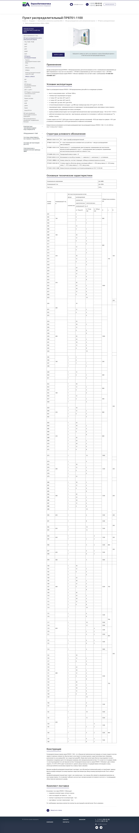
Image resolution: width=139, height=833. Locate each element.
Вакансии (82, 819)
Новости (65, 819)
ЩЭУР (26, 100)
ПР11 (26, 65)
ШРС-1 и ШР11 (28, 89)
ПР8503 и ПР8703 (30, 67)
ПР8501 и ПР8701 (30, 76)
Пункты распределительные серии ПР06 (32, 61)
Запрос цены (58, 54)
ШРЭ (25, 49)
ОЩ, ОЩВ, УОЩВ (29, 41)
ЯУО (25, 81)
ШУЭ (25, 46)
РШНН (26, 108)
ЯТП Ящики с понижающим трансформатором (32, 92)
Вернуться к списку (54, 810)
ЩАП (25, 44)
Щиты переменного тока (31, 35)
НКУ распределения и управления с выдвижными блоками (31, 120)
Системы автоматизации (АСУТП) (31, 143)
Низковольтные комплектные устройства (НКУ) (32, 30)
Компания (50, 822)
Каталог (49, 819)
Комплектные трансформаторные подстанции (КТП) (30, 128)
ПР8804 (27, 70)
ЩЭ (25, 79)
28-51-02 (96, 5)
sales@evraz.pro (78, 4)
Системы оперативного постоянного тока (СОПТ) (32, 138)
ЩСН (25, 53)
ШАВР (26, 51)
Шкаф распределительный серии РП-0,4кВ (32, 73)
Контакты (66, 822)
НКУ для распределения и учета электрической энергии (33, 38)
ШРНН (26, 105)
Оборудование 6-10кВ (31, 133)
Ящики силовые (28, 98)
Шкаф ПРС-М (27, 110)
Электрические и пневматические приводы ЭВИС (32, 150)
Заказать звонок (109, 4)
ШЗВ (25, 103)
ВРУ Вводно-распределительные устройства (30, 86)
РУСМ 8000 (27, 96)
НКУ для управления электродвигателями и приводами (30, 115)
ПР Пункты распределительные (30, 57)
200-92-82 (96, 3)
